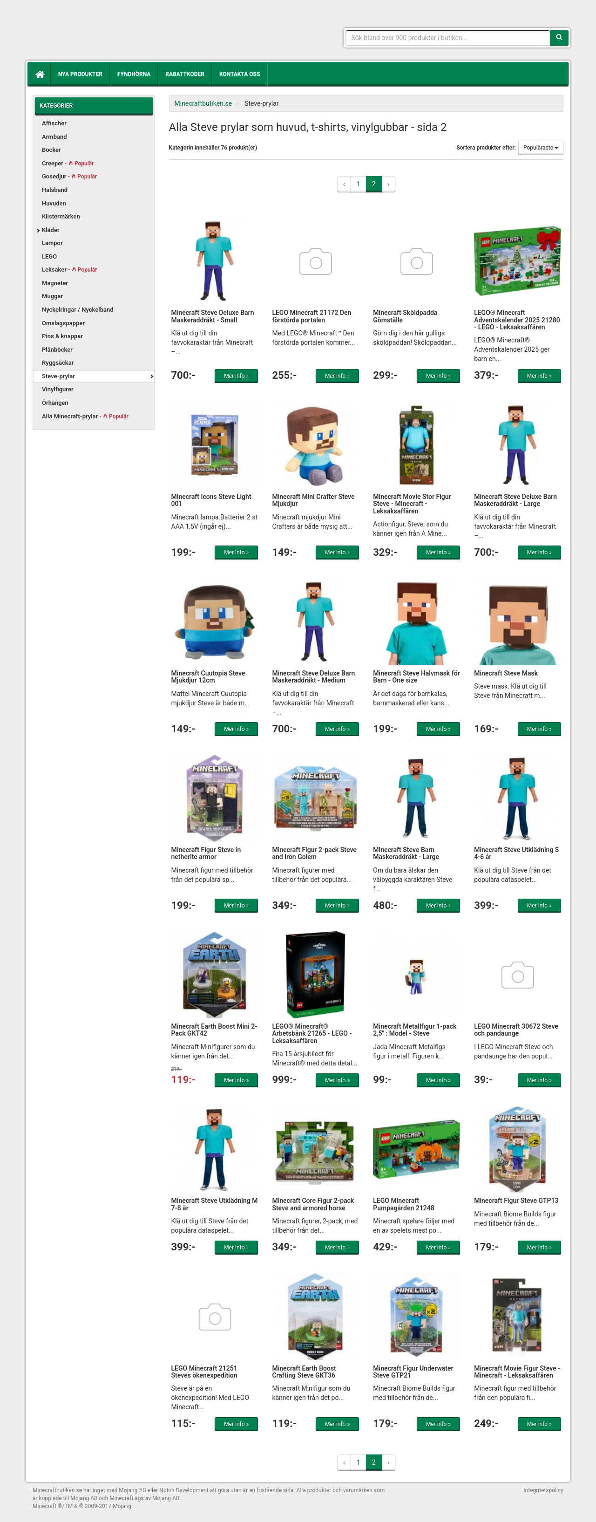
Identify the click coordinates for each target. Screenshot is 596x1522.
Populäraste (540, 147)
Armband (54, 136)
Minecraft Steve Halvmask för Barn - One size (416, 676)
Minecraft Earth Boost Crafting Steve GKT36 (304, 1372)
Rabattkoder (184, 74)
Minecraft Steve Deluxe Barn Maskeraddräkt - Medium (313, 676)
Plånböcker (57, 349)
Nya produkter (80, 74)
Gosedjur (69, 176)
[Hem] (39, 74)
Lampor (52, 242)
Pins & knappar (62, 336)
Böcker (51, 149)
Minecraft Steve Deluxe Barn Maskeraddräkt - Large (515, 500)
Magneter (55, 283)
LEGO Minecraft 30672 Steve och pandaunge (516, 1030)
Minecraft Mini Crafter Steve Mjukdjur (313, 500)
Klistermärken (61, 216)
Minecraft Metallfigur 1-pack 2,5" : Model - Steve (414, 1030)
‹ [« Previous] (344, 184)
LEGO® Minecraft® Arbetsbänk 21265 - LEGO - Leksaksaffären (312, 1033)
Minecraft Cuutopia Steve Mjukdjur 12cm (208, 676)
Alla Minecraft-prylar (85, 416)
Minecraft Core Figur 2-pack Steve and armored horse (313, 1204)
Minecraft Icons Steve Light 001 (211, 500)
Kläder (51, 229)
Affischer (54, 123)
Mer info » (236, 376)
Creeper (68, 163)
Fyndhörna (133, 74)
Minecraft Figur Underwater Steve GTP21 (413, 1372)
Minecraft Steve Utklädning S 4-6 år (516, 853)
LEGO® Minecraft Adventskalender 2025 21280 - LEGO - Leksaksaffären (517, 320)
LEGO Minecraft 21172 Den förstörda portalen (311, 316)
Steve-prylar (58, 376)
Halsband (55, 189)
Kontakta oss (239, 74)
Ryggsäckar (58, 362)
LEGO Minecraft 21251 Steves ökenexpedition (204, 1372)
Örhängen (55, 402)
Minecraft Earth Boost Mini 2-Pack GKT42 (214, 1030)
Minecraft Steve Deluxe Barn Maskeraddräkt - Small (212, 316)
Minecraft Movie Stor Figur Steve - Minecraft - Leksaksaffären (412, 504)
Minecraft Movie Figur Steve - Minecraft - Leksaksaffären (517, 1372)
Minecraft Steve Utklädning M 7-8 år (214, 1204)
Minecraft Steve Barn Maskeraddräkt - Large (406, 853)
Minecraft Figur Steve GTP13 (516, 1200)
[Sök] (559, 38)
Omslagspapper (63, 323)
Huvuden (54, 203)
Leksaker (69, 269)
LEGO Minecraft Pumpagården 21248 (403, 1204)
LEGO (49, 256)
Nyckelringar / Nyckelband (78, 309)
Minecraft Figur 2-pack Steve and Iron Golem (314, 853)
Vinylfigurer (58, 389)
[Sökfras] (448, 38)
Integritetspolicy (543, 1490)
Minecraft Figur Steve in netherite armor (206, 853)
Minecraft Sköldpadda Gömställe (405, 316)
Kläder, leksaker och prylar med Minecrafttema (100, 32)
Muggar (52, 296)
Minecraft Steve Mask (506, 673)
